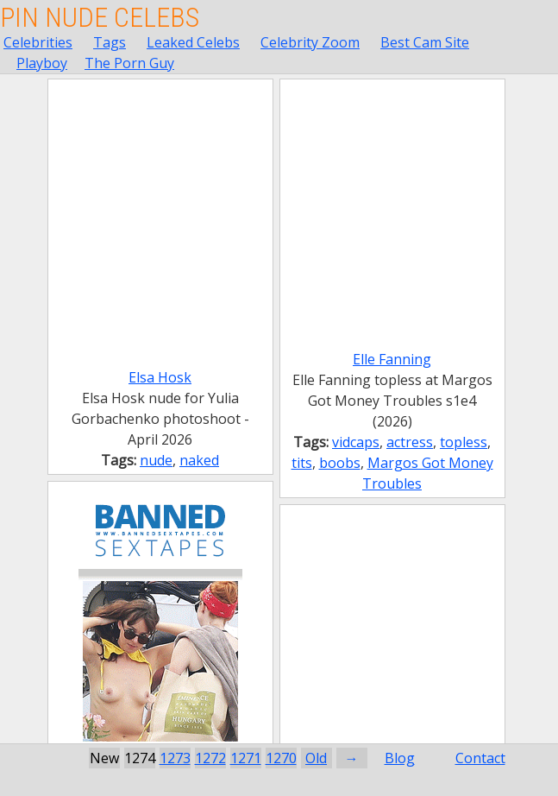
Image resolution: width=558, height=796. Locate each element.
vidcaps (355, 442)
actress (409, 442)
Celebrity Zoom (310, 42)
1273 (175, 758)
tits (302, 462)
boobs (340, 462)
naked (199, 460)
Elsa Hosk (160, 377)
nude (156, 460)
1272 (210, 758)
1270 (281, 758)
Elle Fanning (392, 359)
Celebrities (37, 42)
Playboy (41, 63)
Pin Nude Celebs (99, 17)
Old (316, 758)
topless (463, 442)
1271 (245, 758)
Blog (400, 758)
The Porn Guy (129, 63)
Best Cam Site (424, 42)
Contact (480, 758)
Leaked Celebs (193, 42)
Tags (109, 42)
